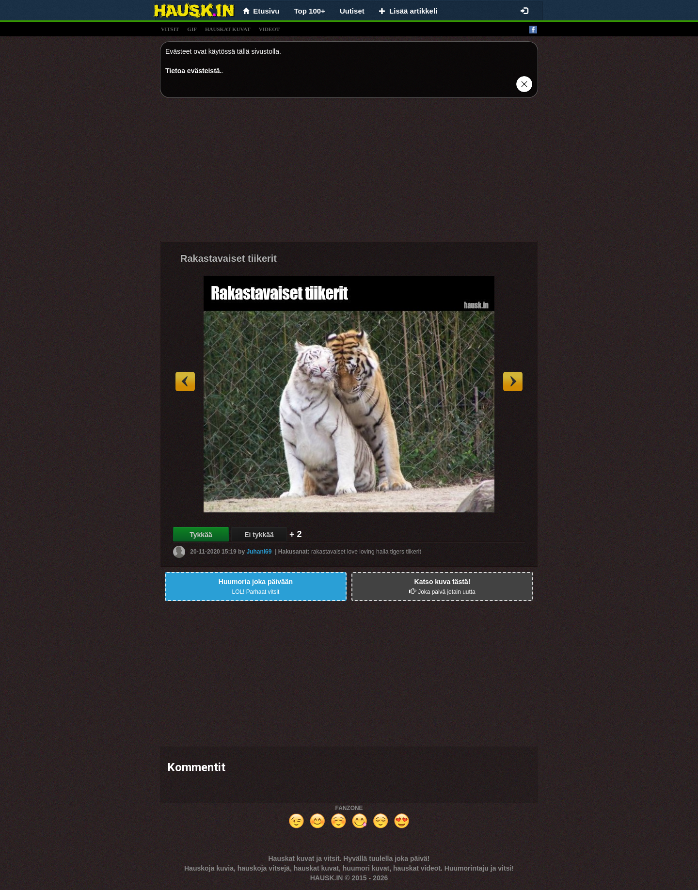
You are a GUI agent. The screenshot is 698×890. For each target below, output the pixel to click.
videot (269, 29)
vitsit (170, 29)
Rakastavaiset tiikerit (228, 258)
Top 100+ (309, 11)
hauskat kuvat (228, 29)
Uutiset (352, 11)
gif (192, 29)
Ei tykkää (259, 535)
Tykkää (201, 535)
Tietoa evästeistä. (193, 71)
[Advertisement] (349, 173)
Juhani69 (258, 551)
